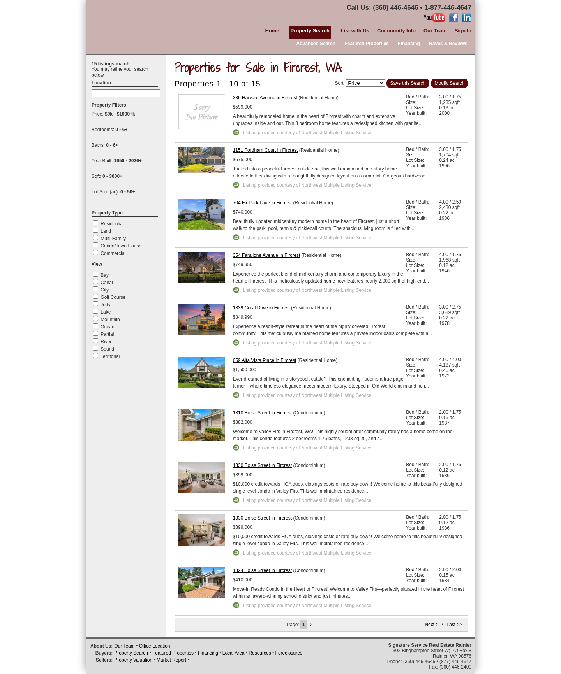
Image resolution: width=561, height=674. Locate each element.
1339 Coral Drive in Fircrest (261, 308)
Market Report (171, 660)
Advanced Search (315, 43)
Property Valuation (133, 660)
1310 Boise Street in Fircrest (262, 413)
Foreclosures (288, 653)
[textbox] (126, 93)
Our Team (435, 30)
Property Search (131, 653)
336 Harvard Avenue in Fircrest (265, 97)
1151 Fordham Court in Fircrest (265, 150)
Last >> (454, 624)
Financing (409, 43)
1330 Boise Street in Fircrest (262, 465)
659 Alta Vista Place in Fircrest (264, 360)
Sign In (463, 30)
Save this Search (408, 83)
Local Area (233, 653)
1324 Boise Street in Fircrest (262, 570)
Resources (260, 653)
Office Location (154, 646)
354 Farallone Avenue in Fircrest (266, 255)
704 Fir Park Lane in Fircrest (262, 202)
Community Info (396, 30)
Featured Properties (367, 43)
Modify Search (450, 83)
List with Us (355, 30)
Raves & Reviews (448, 43)
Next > (431, 624)
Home (272, 30)
